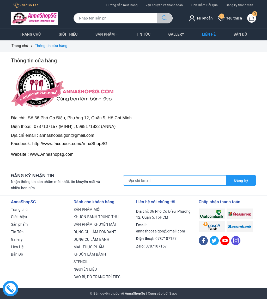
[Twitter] (214, 240)
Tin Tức (143, 34)
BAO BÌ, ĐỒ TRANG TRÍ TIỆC (97, 277)
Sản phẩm (106, 34)
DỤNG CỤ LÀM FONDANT (95, 232)
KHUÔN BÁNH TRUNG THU (96, 217)
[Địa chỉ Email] (175, 180)
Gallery (176, 34)
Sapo (173, 293)
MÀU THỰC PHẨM (89, 247)
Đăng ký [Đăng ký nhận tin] (241, 180)
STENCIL (81, 262)
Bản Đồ (240, 34)
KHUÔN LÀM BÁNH (90, 254)
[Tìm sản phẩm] (115, 18)
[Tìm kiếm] (164, 18)
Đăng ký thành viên (239, 5)
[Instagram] (235, 240)
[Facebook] (203, 240)
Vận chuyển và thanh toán (164, 5)
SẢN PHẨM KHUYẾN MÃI (95, 224)
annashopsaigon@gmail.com (160, 231)
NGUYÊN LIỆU (85, 269)
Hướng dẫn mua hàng (122, 5)
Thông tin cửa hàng (34, 60)
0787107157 (26, 5)
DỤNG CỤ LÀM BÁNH (91, 239)
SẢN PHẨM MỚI (87, 209)
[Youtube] (224, 240)
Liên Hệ (209, 34)
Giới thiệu (68, 34)
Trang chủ (30, 34)
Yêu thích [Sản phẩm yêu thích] (230, 18)
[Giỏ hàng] (251, 18)
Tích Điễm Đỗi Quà (204, 5)
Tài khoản (201, 18)
